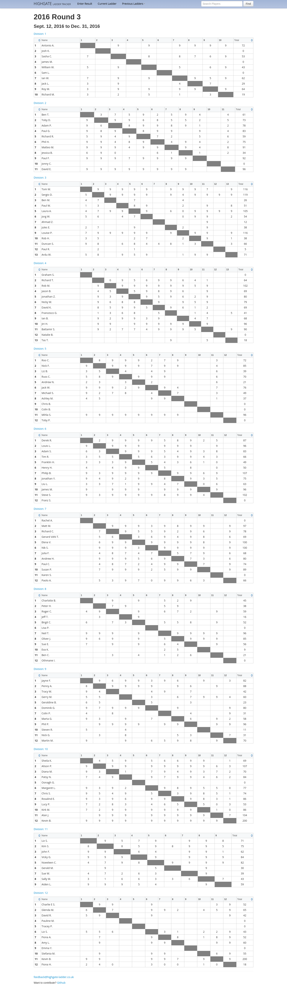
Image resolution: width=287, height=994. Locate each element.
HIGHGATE (52, 3)
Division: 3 (40, 177)
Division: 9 (40, 669)
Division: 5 (40, 348)
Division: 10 (41, 749)
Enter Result (84, 3)
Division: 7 (40, 509)
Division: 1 (40, 34)
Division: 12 (41, 893)
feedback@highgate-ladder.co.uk (54, 977)
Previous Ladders (133, 3)
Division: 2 (40, 103)
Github (61, 982)
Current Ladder (107, 3)
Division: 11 (41, 829)
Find (248, 3)
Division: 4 (40, 263)
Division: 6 (40, 428)
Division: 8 (40, 589)
